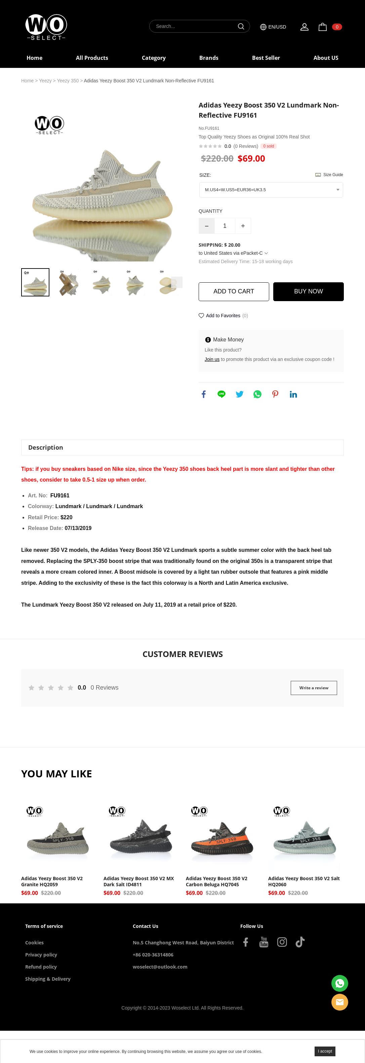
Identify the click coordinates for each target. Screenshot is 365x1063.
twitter (240, 394)
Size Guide (333, 174)
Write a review (313, 688)
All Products (92, 58)
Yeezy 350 (68, 80)
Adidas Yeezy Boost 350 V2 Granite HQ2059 (52, 881)
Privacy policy (41, 954)
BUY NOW (308, 291)
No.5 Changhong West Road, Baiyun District (183, 942)
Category (154, 58)
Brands (208, 58)
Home (34, 58)
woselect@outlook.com (160, 967)
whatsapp (257, 394)
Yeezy (45, 80)
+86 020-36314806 (153, 954)
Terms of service (44, 926)
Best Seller (266, 58)
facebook (204, 394)
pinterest (275, 394)
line (221, 394)
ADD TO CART (233, 291)
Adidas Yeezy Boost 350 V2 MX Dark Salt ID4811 (139, 881)
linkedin (293, 394)
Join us (212, 359)
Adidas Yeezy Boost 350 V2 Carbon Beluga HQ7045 (216, 881)
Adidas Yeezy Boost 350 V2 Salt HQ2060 (304, 881)
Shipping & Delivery (48, 979)
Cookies (34, 942)
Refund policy (41, 967)
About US (326, 58)
